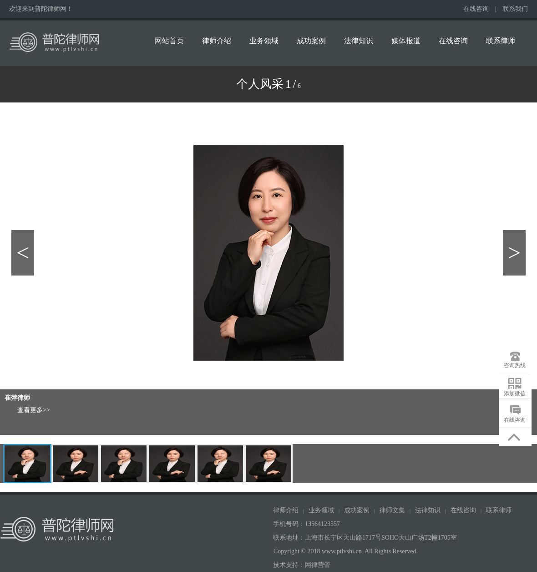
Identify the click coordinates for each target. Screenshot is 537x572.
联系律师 (500, 41)
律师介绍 (216, 41)
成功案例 (311, 41)
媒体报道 (405, 41)
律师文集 (392, 510)
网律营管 (317, 565)
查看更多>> (33, 410)
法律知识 (358, 41)
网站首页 (169, 41)
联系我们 (515, 8)
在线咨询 (476, 8)
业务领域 (264, 41)
